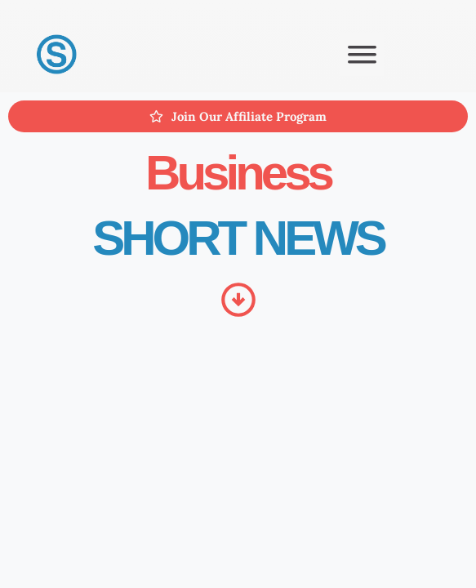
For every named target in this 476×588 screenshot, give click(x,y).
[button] (362, 54)
